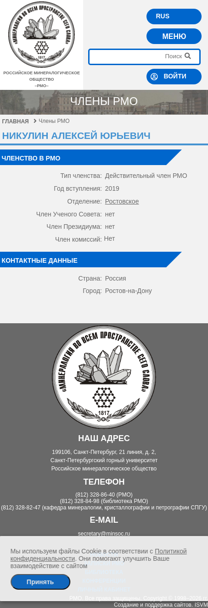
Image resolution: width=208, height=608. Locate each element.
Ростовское (122, 201)
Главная (19, 121)
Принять (40, 582)
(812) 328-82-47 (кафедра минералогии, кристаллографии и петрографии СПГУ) (104, 507)
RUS (162, 16)
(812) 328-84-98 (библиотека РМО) (104, 501)
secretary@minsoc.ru (104, 534)
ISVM (201, 605)
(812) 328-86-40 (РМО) (104, 495)
